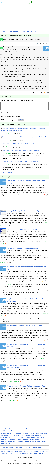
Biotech (18, 455)
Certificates (43, 453)
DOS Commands (6, 432)
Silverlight (4, 439)
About (21, 449)
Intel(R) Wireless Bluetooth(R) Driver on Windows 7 (20, 152)
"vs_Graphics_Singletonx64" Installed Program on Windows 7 (24, 138)
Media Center (19, 435)
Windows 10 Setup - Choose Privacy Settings (18, 145)
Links (8, 455)
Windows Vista (40, 443)
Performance (24, 31)
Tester (2, 453)
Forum (40, 455)
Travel (31, 455)
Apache (29, 430)
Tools (15, 439)
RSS (30, 449)
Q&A (13, 455)
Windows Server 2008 (30, 441)
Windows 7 (40, 439)
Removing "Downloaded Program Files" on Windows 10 (22, 163)
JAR (28, 453)
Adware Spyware (19, 430)
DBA (16, 453)
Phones (25, 455)
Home (2, 31)
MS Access (4, 437)
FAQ (36, 455)
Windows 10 (30, 439)
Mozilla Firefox (41, 435)
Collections (13, 449)
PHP (21, 437)
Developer (10, 453)
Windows (22, 453)
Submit (21, 121)
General (21, 432)
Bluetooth (36, 430)
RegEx (2, 455)
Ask (39, 449)
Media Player (30, 435)
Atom (35, 449)
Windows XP (5, 445)
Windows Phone (16, 441)
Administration (12, 31)
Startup (34, 31)
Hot (7, 449)
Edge (15, 432)
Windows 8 (4, 441)
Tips (10, 439)
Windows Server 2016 (26, 443)
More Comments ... (7, 174)
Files (36, 453)
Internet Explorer (6, 435)
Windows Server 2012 (8, 443)
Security (38, 437)
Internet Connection (32, 432)
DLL (31, 453)
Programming (29, 437)
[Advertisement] (24, 17)
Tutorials (21, 439)
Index (26, 449)
